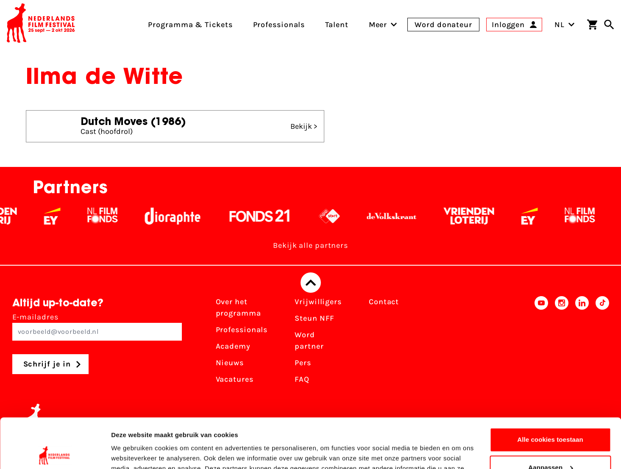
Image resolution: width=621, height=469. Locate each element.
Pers (303, 362)
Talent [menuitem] (336, 24)
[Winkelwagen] (592, 24)
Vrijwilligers (318, 301)
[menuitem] (378, 24)
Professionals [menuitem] (279, 24)
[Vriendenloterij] (474, 216)
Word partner (309, 340)
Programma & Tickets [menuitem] (190, 24)
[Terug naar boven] (311, 282)
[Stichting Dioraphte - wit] (178, 216)
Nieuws (230, 362)
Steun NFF (314, 318)
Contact (384, 301)
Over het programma (238, 307)
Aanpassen (550, 417)
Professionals (242, 329)
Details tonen (131, 452)
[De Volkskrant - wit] (397, 216)
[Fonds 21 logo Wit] (265, 216)
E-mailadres (97, 326)
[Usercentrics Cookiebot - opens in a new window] (55, 452)
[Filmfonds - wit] (108, 216)
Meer (378, 24)
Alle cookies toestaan (550, 390)
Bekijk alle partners (310, 245)
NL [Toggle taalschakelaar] (564, 24)
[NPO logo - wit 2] (335, 216)
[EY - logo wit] (58, 216)
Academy (233, 346)
